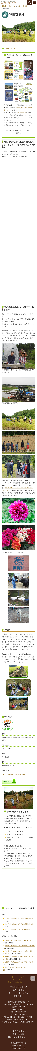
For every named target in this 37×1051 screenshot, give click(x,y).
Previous (4, 32)
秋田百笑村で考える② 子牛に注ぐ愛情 (19, 940)
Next (32, 32)
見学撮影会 (22, 112)
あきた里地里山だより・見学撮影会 (17, 929)
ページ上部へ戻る (32, 978)
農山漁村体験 (23, 6)
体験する (12, 6)
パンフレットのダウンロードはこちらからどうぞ (18, 132)
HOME (4, 6)
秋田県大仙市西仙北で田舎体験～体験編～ (20, 962)
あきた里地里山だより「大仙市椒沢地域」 (20, 918)
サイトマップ (19, 977)
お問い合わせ (10, 48)
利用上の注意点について (19, 982)
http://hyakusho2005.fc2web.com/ (13, 774)
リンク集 (19, 980)
